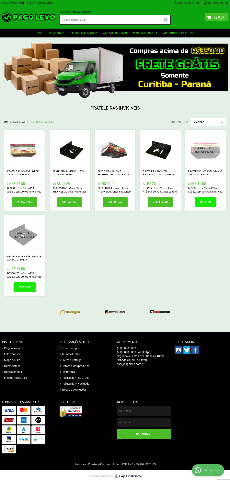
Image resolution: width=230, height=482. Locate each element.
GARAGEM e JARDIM (83, 33)
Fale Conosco (45, 3)
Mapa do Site (12, 360)
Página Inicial (12, 348)
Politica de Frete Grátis (75, 378)
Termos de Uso (71, 354)
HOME (38, 33)
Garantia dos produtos (75, 366)
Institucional (13, 342)
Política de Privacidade (75, 383)
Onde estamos (13, 372)
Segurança (68, 372)
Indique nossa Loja (15, 378)
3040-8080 (189, 3)
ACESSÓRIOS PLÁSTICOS (179, 33)
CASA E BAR (56, 33)
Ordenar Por (177, 122)
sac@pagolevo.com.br (130, 364)
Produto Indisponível (205, 150)
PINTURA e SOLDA (145, 33)
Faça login (86, 12)
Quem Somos (9, 3)
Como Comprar (71, 348)
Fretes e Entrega (72, 360)
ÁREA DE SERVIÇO (115, 33)
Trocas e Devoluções (74, 389)
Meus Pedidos (27, 3)
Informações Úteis (75, 342)
